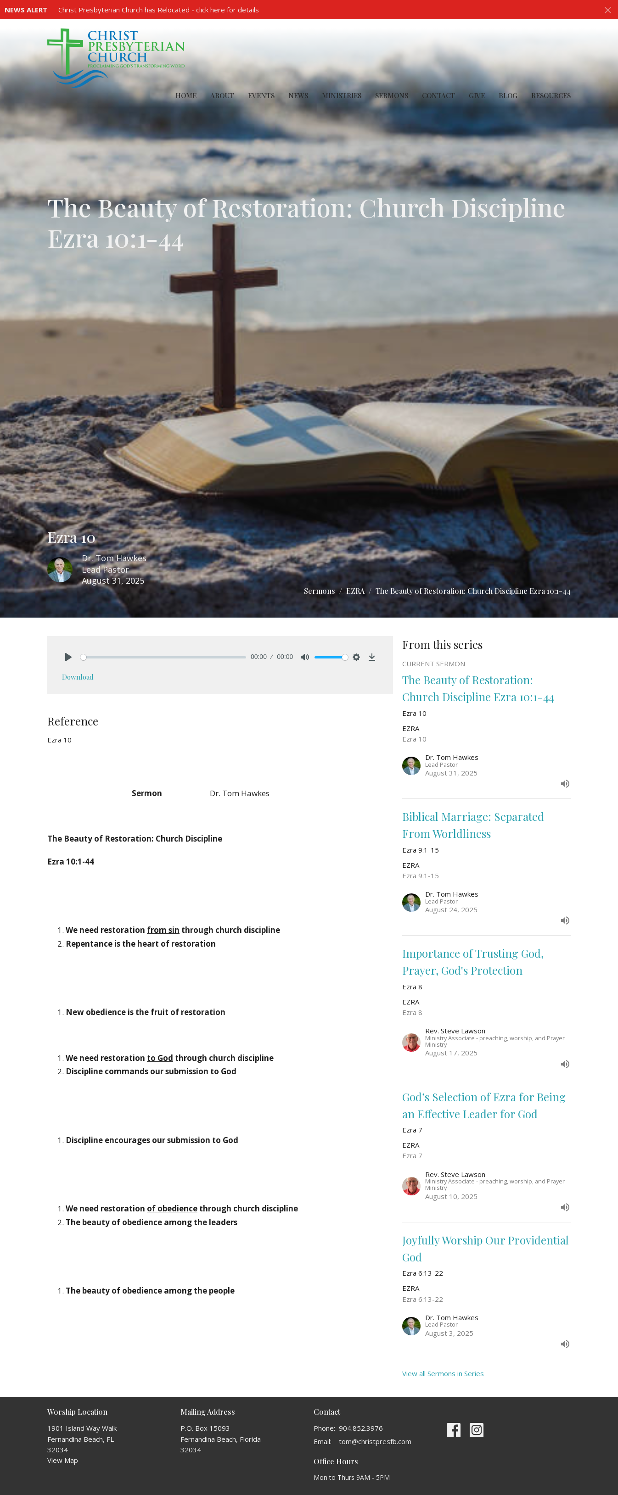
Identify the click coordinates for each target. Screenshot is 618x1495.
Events (261, 95)
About (222, 95)
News (298, 95)
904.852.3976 (361, 1428)
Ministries (341, 95)
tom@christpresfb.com (375, 1441)
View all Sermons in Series (443, 1373)
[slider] (163, 657)
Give (477, 95)
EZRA (355, 591)
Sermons (391, 95)
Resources (551, 95)
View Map (62, 1460)
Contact (438, 95)
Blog (508, 95)
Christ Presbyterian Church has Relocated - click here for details (158, 9)
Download (78, 676)
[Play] (68, 657)
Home (186, 95)
